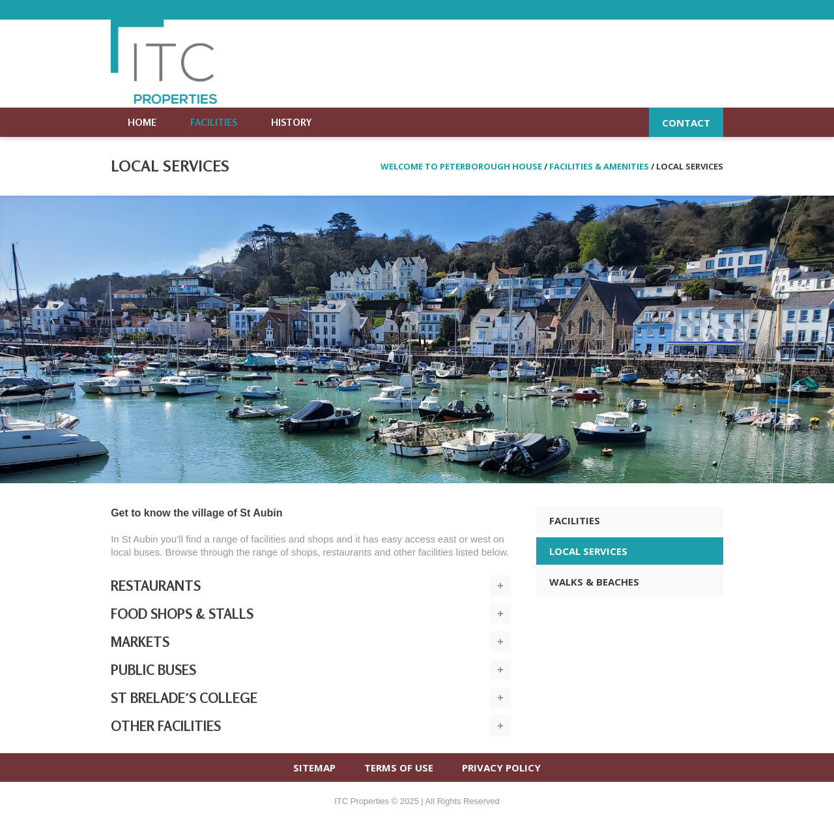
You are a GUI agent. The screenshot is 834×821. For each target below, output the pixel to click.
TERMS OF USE (398, 767)
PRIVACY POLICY (501, 767)
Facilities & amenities (599, 166)
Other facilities (166, 725)
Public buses (153, 669)
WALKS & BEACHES (594, 581)
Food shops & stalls (182, 613)
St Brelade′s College (184, 697)
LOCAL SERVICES (588, 551)
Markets (140, 641)
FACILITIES (574, 520)
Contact (686, 122)
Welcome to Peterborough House (461, 166)
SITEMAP (314, 767)
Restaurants (156, 585)
